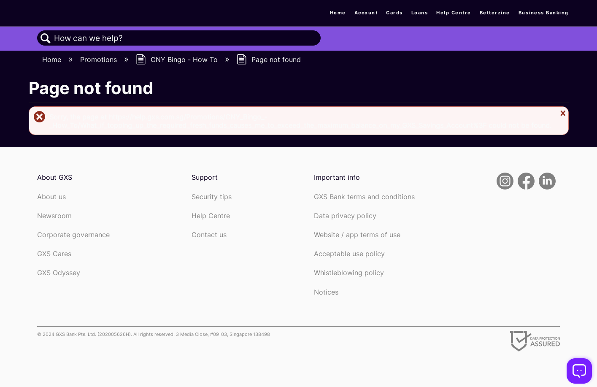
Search (45, 38)
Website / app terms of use (357, 235)
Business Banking (544, 13)
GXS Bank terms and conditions (364, 197)
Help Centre (453, 13)
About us (51, 197)
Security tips (212, 197)
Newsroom (54, 216)
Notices (326, 292)
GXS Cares (54, 254)
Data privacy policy (345, 216)
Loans (419, 13)
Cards (394, 13)
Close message (562, 113)
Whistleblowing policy (349, 273)
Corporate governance (73, 235)
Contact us (209, 235)
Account (366, 13)
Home (338, 13)
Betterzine (495, 13)
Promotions (99, 59)
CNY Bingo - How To (178, 59)
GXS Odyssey (58, 273)
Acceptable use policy (349, 254)
